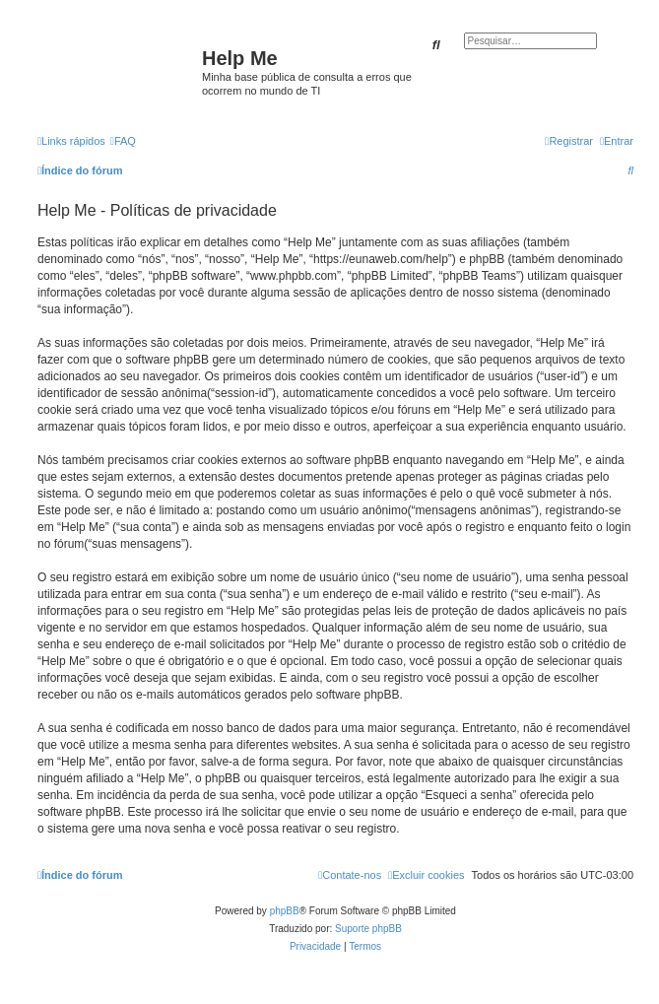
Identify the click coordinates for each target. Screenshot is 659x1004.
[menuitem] (123, 141)
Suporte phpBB (368, 928)
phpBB (284, 910)
